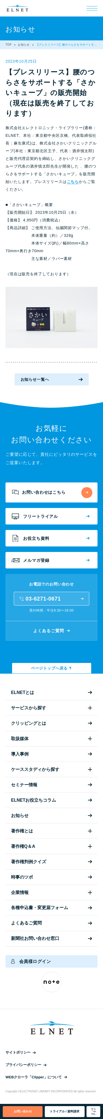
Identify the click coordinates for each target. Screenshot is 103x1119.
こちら (73, 181)
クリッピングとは (51, 723)
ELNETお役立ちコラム (51, 800)
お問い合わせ (23, 1111)
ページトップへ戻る (51, 668)
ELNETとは (51, 692)
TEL (93, 1111)
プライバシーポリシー (25, 1065)
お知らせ (23, 44)
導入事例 (51, 754)
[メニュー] (92, 8)
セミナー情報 (51, 784)
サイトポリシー (20, 1052)
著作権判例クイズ (51, 861)
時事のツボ (51, 877)
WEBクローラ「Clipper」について (36, 1077)
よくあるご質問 (51, 630)
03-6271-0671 (51, 599)
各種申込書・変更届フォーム (51, 907)
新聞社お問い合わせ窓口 (51, 938)
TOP (8, 44)
